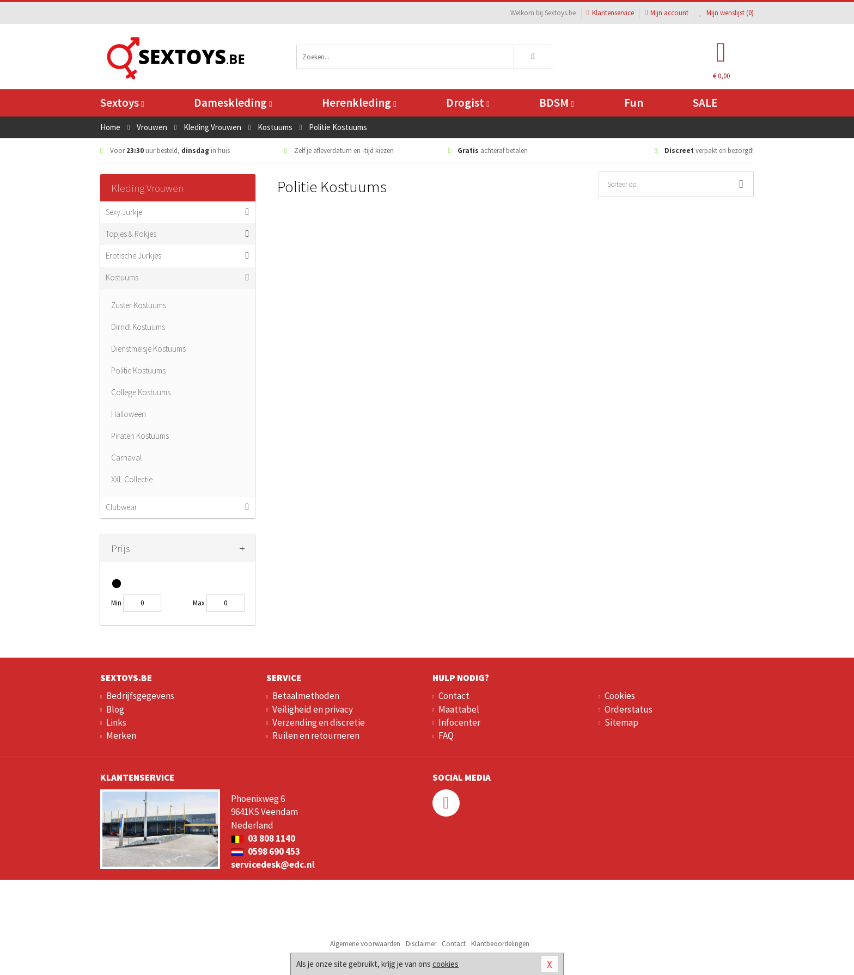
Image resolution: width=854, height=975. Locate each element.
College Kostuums (140, 392)
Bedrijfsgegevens (140, 696)
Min (116, 603)
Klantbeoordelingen (500, 943)
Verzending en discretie (318, 722)
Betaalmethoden (305, 696)
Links (116, 722)
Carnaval (126, 457)
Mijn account (666, 12)
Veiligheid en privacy (312, 709)
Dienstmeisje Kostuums (148, 349)
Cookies (620, 696)
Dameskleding (233, 102)
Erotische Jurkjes (133, 255)
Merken (121, 735)
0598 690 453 (265, 851)
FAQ (446, 735)
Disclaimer (421, 943)
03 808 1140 (263, 838)
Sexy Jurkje (124, 212)
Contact (453, 696)
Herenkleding (359, 102)
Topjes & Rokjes (131, 234)
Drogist (467, 102)
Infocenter (459, 722)
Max (199, 603)
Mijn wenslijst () (726, 12)
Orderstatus (628, 709)
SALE (705, 102)
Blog (115, 709)
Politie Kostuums (138, 370)
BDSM (556, 102)
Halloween (128, 414)
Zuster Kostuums (138, 305)
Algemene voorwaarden (365, 943)
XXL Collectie (131, 479)
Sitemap (621, 722)
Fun (633, 102)
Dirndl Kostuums (138, 327)
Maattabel (458, 709)
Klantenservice (610, 12)
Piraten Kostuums (140, 436)
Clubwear (121, 507)
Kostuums (122, 277)
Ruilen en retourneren (315, 735)
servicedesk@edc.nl (273, 864)
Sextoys (122, 102)
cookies (445, 964)
